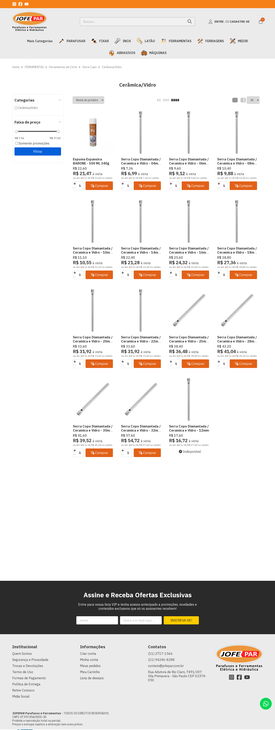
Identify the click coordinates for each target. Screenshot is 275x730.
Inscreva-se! (181, 620)
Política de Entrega (26, 684)
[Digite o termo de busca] (132, 22)
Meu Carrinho (90, 672)
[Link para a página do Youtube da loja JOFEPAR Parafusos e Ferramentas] (26, 4)
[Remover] (74, 188)
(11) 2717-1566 (160, 654)
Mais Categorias (40, 41)
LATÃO (146, 41)
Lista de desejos (92, 678)
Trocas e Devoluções (27, 666)
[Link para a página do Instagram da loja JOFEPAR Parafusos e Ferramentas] (14, 4)
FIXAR (100, 41)
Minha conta (89, 660)
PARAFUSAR (71, 41)
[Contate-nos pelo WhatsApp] (266, 704)
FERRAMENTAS (176, 41)
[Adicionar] (74, 184)
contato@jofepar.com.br (166, 666)
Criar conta (88, 654)
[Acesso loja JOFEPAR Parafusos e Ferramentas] (229, 21)
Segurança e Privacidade (30, 660)
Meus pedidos (90, 666)
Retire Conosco (23, 690)
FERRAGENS (210, 41)
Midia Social (21, 696)
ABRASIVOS (122, 53)
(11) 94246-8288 (161, 660)
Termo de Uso (22, 672)
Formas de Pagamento (29, 678)
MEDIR (239, 41)
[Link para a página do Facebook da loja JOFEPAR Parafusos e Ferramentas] (20, 4)
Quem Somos (22, 654)
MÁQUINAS (154, 53)
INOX (123, 41)
